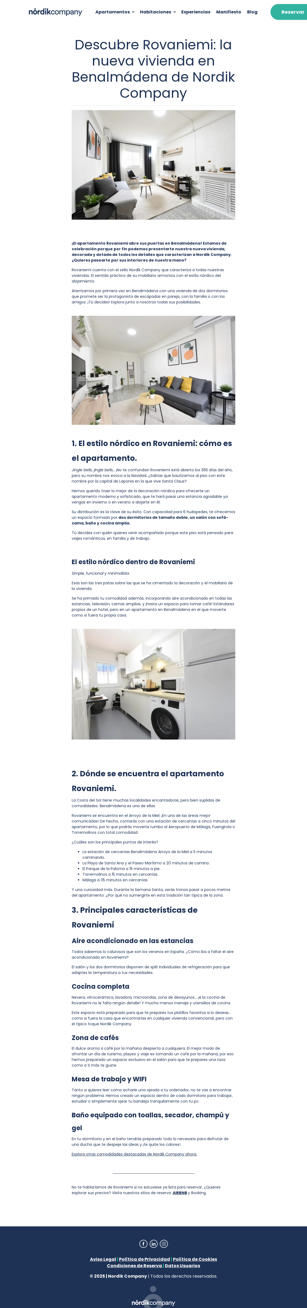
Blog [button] (252, 12)
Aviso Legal (103, 1259)
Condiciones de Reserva (135, 1266)
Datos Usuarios (182, 1266)
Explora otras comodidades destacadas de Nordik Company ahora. (134, 1154)
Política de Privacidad (144, 1259)
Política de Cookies (195, 1259)
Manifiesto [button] (228, 12)
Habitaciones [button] (155, 12)
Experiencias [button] (195, 12)
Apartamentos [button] (112, 12)
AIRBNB (180, 1192)
